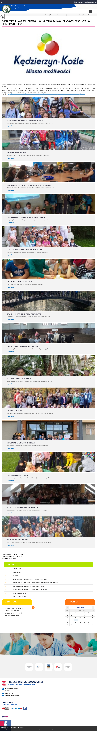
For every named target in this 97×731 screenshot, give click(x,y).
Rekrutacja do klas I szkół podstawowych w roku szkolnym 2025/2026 (35, 582)
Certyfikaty (17, 572)
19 (67, 620)
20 (71, 620)
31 (88, 622)
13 (71, 617)
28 (75, 622)
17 (88, 617)
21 (75, 620)
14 (75, 617)
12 (67, 617)
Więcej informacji (33, 607)
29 (80, 622)
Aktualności (17, 569)
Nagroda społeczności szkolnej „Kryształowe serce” (30, 579)
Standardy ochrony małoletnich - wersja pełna (28, 586)
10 (88, 615)
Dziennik (15, 576)
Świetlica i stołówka (20, 596)
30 (84, 622)
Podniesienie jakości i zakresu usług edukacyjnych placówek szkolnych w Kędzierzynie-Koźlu (46, 22)
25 (92, 620)
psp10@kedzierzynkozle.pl (87, 6)
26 (67, 622)
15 (80, 617)
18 (92, 617)
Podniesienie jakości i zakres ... (82, 15)
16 (84, 617)
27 (71, 622)
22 (80, 620)
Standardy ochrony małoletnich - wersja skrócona (30, 589)
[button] (1, 2)
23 (84, 620)
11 (92, 615)
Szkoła (57, 15)
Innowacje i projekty (66, 15)
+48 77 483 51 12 (91, 7)
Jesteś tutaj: (46, 15)
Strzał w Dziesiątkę (19, 593)
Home (52, 15)
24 (88, 620)
